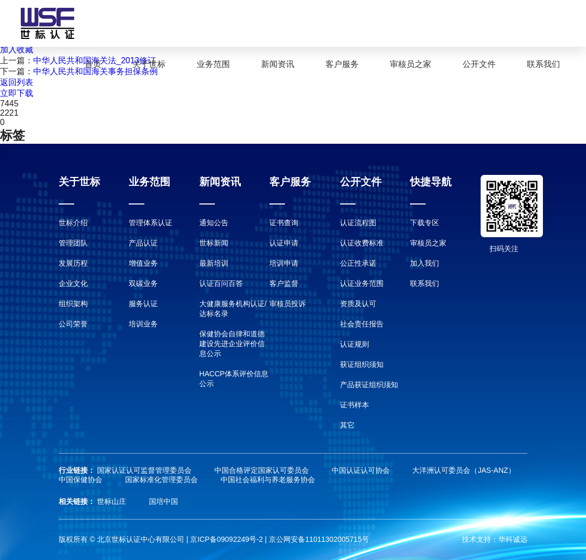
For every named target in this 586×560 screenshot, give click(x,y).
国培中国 (163, 501)
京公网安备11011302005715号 (319, 539)
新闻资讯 (277, 64)
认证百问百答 (221, 283)
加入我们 (424, 263)
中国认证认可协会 (362, 470)
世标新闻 (213, 243)
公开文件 (479, 64)
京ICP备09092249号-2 (226, 539)
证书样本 (354, 405)
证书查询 (283, 222)
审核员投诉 (287, 303)
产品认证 (143, 243)
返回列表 (16, 82)
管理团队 (73, 243)
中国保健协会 (81, 479)
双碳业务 (143, 283)
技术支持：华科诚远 (494, 539)
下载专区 (424, 222)
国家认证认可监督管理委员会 (145, 470)
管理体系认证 (150, 222)
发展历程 (73, 263)
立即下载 (16, 93)
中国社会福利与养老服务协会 (268, 479)
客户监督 (283, 283)
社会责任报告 (362, 324)
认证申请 (283, 243)
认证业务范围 (362, 283)
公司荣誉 (73, 324)
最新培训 (213, 263)
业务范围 (213, 64)
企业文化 (73, 283)
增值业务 (143, 263)
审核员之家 (410, 64)
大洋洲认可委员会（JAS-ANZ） (463, 470)
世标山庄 (112, 501)
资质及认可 (358, 303)
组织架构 (73, 303)
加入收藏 (16, 49)
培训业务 (143, 324)
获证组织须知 (362, 364)
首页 (93, 64)
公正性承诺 (358, 263)
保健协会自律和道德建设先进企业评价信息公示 (232, 344)
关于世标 (149, 64)
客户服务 (342, 64)
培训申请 (283, 263)
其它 (347, 425)
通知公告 (213, 222)
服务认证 (143, 303)
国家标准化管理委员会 (162, 479)
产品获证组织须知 (369, 384)
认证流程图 (358, 222)
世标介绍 (73, 222)
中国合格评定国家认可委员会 (262, 470)
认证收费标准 (362, 243)
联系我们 (543, 64)
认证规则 (354, 344)
